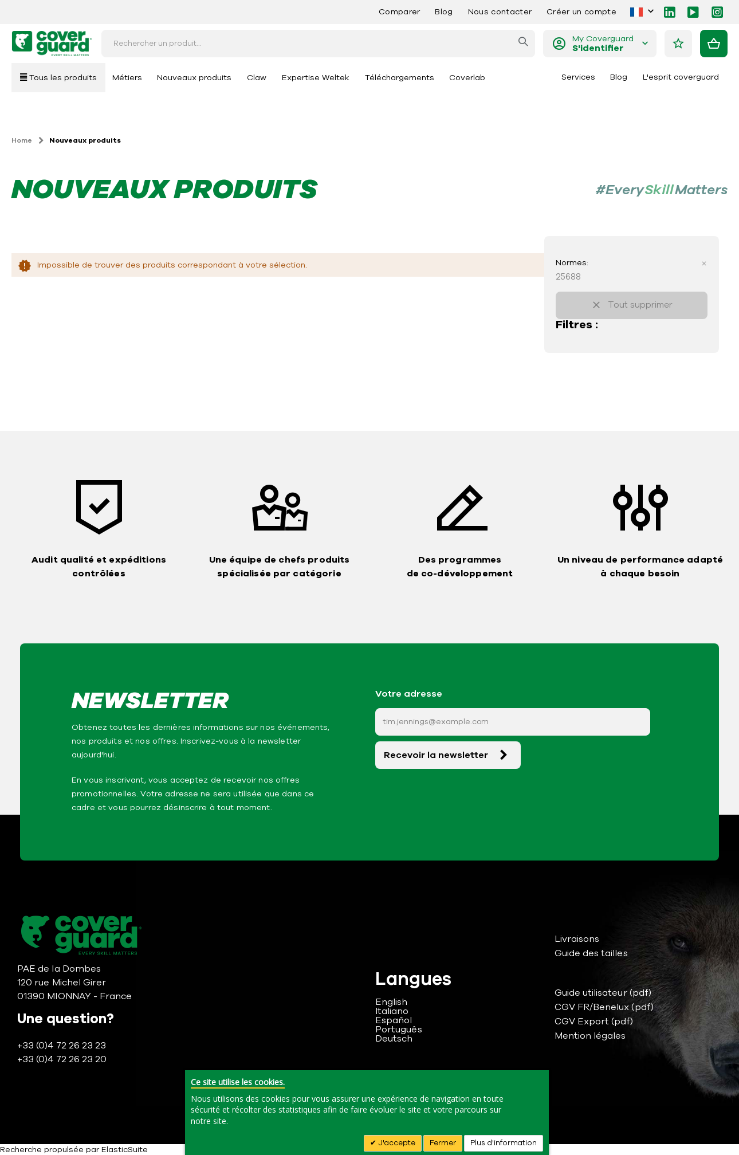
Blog (444, 11)
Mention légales (590, 1036)
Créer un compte (581, 11)
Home (21, 140)
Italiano (392, 1011)
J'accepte (395, 1143)
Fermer (443, 1143)
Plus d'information (503, 1143)
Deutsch (393, 1038)
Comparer (399, 11)
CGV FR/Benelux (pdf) (604, 1007)
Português (398, 1029)
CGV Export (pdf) (594, 1021)
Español (393, 1020)
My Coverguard (603, 44)
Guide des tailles (591, 953)
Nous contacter (500, 11)
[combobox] (318, 43)
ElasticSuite (124, 1149)
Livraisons (577, 939)
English (391, 1002)
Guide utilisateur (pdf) (603, 993)
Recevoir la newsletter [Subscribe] (436, 755)
